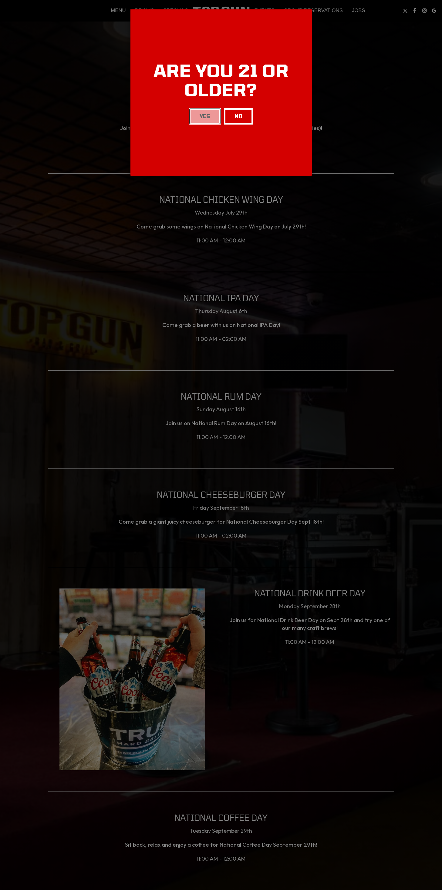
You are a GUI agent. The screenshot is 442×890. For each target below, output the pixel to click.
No (238, 116)
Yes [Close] (205, 116)
